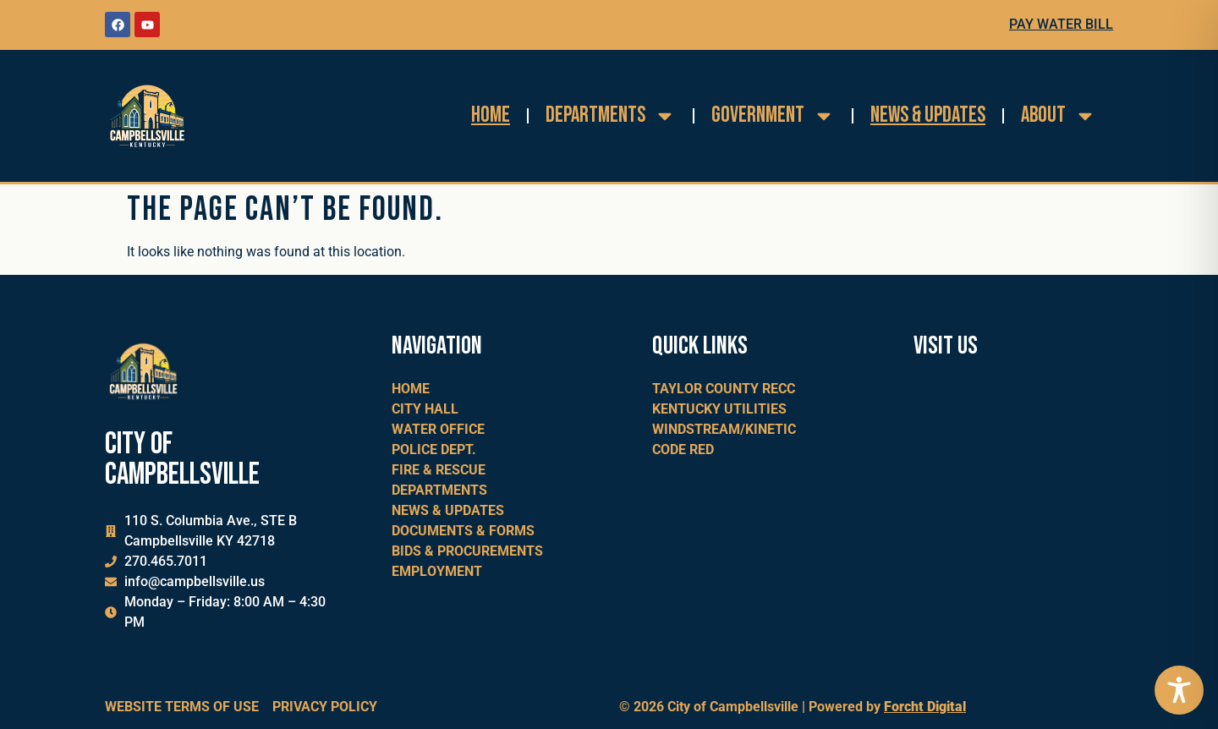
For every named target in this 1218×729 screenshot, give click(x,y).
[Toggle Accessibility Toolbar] (1179, 690)
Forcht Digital (925, 707)
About (1058, 115)
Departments (611, 115)
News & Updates (927, 115)
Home (490, 115)
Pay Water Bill (1061, 24)
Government (773, 115)
